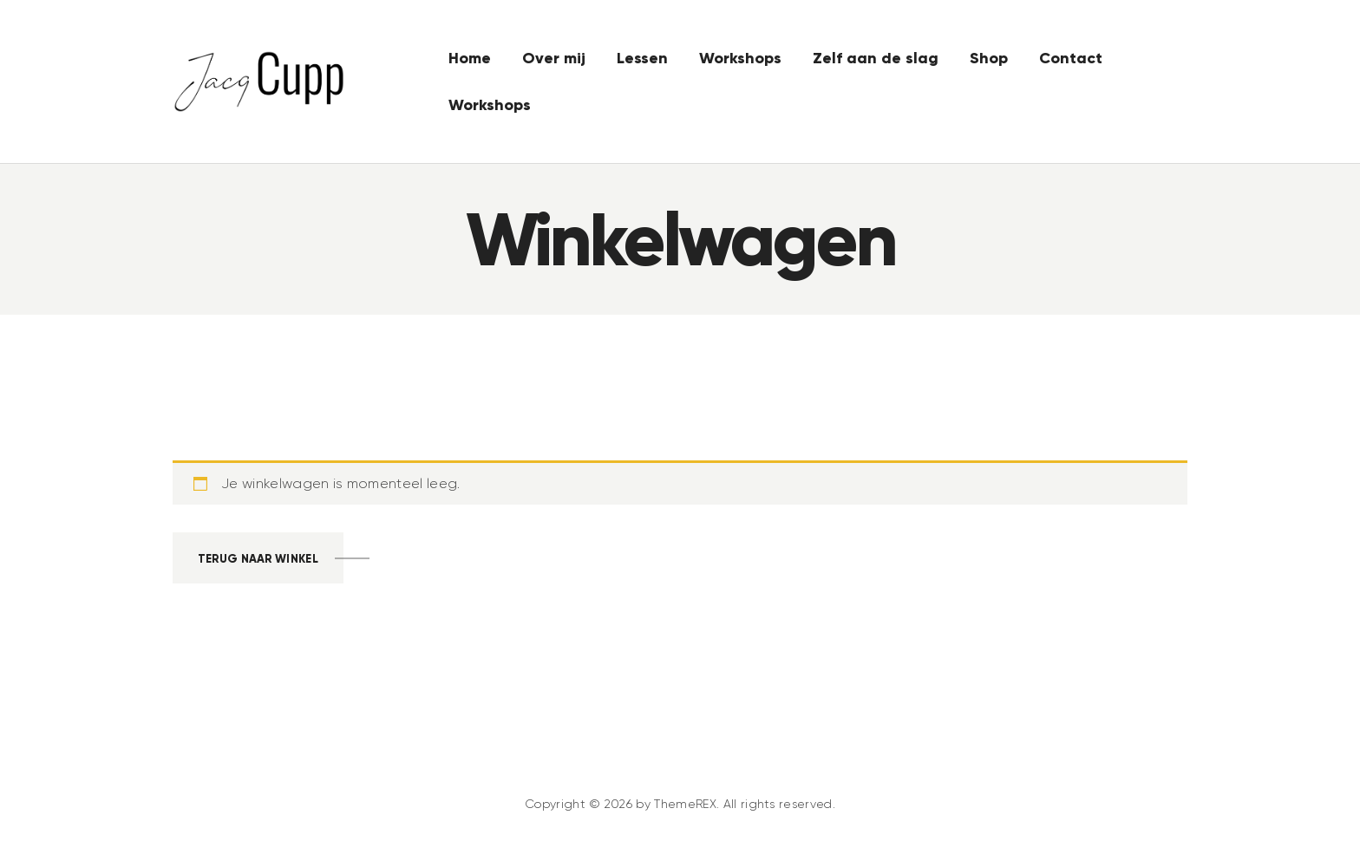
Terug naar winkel (258, 558)
